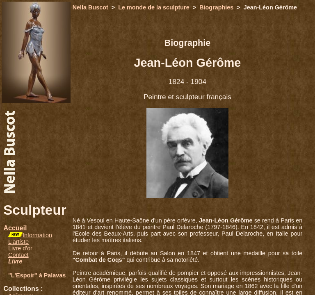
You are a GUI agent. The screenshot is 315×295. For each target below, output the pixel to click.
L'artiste (18, 241)
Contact (18, 255)
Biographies (216, 7)
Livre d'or (20, 248)
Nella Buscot (90, 7)
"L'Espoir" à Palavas (37, 275)
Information (37, 235)
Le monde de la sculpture (153, 7)
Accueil (15, 228)
